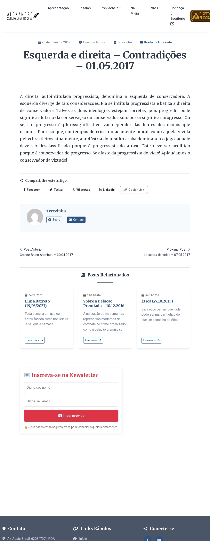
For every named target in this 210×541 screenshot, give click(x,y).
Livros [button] (153, 8)
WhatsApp (80, 189)
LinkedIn (105, 189)
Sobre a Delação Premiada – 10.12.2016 (103, 303)
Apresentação (58, 8)
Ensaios (85, 8)
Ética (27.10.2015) (157, 301)
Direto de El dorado (158, 42)
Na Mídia (135, 10)
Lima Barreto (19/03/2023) (37, 303)
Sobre (54, 219)
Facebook (31, 189)
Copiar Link (132, 189)
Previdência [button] (109, 8)
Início (80, 539)
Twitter (56, 189)
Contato (76, 219)
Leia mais (35, 340)
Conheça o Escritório (177, 15)
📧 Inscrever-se (71, 415)
